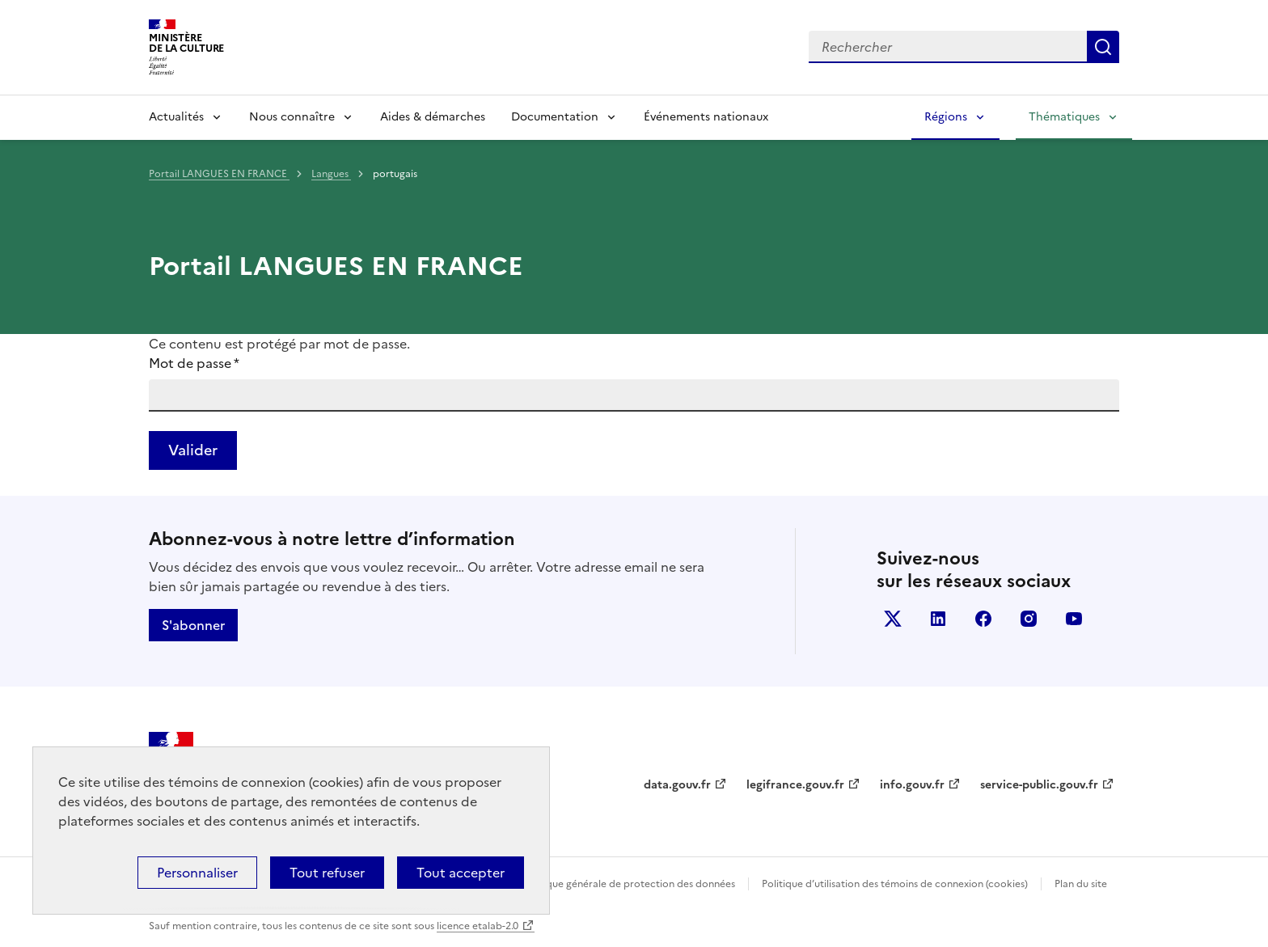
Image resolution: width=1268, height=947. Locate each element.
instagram (1028, 618)
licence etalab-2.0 (477, 926)
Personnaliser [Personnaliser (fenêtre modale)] (197, 872)
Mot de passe (194, 363)
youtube (1074, 618)
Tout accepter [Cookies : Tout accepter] (460, 872)
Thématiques (1064, 116)
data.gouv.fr (677, 784)
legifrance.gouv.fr (795, 784)
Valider (193, 450)
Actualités (176, 116)
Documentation (554, 116)
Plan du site (1081, 884)
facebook (983, 618)
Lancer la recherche (1103, 47)
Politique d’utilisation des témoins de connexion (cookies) (895, 884)
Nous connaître (292, 116)
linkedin (938, 618)
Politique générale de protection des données (628, 884)
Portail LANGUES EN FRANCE (219, 174)
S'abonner (193, 625)
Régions (945, 116)
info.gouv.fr (912, 784)
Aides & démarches (432, 116)
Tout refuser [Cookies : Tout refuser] (327, 872)
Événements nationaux (706, 116)
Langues (331, 174)
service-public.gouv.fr (1039, 784)
